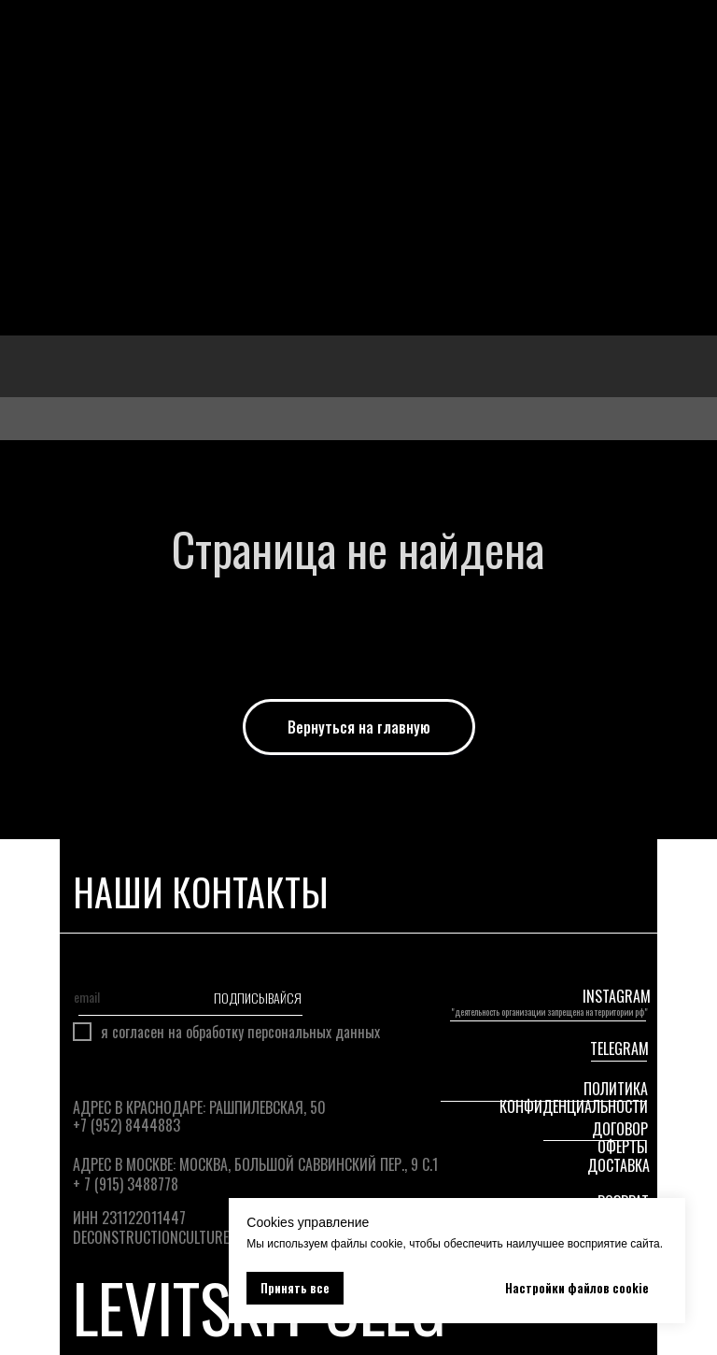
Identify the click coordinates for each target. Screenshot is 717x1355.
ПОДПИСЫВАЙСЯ (256, 997)
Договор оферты (620, 1138)
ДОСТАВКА (618, 1165)
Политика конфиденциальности (573, 1097)
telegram (619, 1048)
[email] (118, 997)
